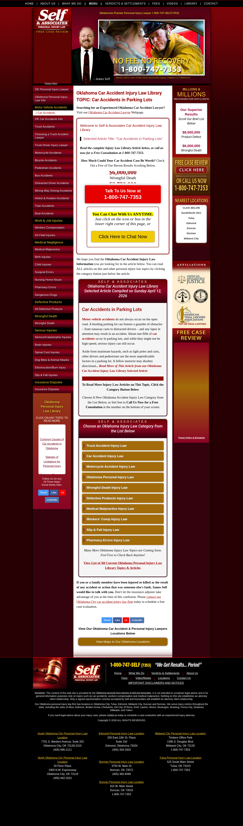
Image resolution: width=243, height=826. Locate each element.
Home (118, 673)
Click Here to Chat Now (123, 236)
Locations (164, 678)
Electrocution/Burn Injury (50, 367)
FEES (156, 3)
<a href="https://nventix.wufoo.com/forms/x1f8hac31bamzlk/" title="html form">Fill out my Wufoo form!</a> (191, 392)
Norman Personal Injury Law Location (121, 761)
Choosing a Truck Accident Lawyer (52, 136)
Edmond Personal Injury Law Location (121, 733)
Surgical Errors (44, 272)
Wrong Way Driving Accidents (53, 190)
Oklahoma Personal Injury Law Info (51, 98)
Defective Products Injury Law (108, 498)
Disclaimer (40, 692)
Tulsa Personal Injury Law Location (180, 757)
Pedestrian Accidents (48, 168)
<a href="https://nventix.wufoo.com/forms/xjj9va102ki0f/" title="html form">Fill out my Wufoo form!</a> (52, 80)
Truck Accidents (45, 126)
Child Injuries (43, 264)
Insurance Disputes (47, 389)
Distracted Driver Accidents (52, 183)
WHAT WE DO (72, 3)
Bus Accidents (44, 175)
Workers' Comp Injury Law (105, 519)
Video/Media (143, 678)
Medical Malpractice (47, 249)
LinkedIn (52, 499)
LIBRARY (191, 3)
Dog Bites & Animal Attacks (52, 360)
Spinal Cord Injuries (47, 352)
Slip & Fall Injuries (46, 375)
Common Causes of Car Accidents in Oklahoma (52, 448)
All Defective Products (49, 309)
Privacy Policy (51, 83)
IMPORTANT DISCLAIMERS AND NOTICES (156, 683)
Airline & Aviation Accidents (52, 198)
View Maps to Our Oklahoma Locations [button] (123, 641)
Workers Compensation (49, 227)
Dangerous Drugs (46, 295)
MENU (93, 3)
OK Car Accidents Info (49, 119)
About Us (192, 673)
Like (54, 492)
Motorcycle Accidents (48, 152)
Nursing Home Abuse (48, 279)
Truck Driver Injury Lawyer (51, 145)
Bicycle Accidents (46, 160)
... (121, 368)
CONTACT (211, 3)
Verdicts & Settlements (165, 673)
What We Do (136, 673)
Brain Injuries (43, 344)
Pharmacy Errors (45, 287)
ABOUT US (48, 3)
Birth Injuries (43, 257)
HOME (29, 3)
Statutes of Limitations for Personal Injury (52, 466)
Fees (124, 678)
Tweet (43, 492)
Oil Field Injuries (45, 235)
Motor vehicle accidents (98, 319)
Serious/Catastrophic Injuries (53, 337)
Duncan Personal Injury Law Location (121, 782)
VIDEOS (172, 3)
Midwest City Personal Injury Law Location (180, 733)
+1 (62, 492)
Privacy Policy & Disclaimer (191, 438)
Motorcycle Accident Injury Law (109, 466)
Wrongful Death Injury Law (105, 487)
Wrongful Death (45, 323)
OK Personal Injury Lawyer (52, 89)
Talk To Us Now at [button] (123, 194)
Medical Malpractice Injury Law (108, 508)
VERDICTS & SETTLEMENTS (125, 3)
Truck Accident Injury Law (105, 445)
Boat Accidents (44, 213)
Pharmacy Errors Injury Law (106, 540)
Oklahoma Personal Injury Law (108, 477)
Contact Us (184, 678)
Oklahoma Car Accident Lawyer (109, 112)
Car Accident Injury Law (103, 456)
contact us (112, 715)
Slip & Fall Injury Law (101, 530)
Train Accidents (44, 206)
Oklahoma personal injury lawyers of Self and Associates (123, 692)
